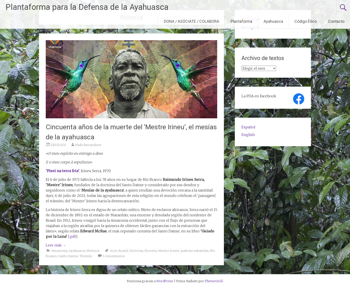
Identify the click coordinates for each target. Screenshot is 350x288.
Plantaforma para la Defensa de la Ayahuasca (87, 7)
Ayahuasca (273, 21)
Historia (92, 251)
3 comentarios (113, 256)
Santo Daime (68, 256)
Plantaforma (241, 21)
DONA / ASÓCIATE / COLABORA (191, 21)
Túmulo (86, 256)
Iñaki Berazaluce (88, 145)
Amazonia (59, 251)
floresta (150, 251)
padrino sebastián (194, 251)
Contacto (336, 21)
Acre (113, 251)
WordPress (164, 281)
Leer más (56, 245)
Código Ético (305, 21)
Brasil (123, 251)
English (248, 134)
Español (248, 127)
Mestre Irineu (168, 251)
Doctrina (136, 251)
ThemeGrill (214, 281)
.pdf (72, 236)
